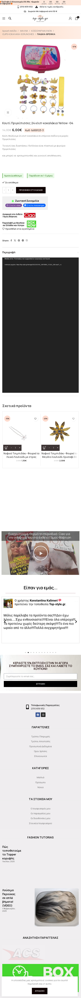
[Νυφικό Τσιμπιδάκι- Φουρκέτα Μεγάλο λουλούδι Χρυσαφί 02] (59, 432)
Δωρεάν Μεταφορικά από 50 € (40, 11)
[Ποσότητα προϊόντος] (8, 190)
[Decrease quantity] (4, 190)
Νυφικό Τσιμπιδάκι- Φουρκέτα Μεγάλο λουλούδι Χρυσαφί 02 (59, 455)
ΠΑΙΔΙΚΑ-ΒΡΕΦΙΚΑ (46, 34)
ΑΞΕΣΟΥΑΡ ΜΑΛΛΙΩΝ (41, 30)
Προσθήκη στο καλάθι (31, 190)
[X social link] (15, 240)
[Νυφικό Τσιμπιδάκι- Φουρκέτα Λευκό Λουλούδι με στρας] (21, 432)
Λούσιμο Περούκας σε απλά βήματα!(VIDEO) (8, 897)
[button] (40, 553)
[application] (40, 325)
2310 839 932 (25, 6)
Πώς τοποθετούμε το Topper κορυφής (11, 852)
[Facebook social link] (11, 240)
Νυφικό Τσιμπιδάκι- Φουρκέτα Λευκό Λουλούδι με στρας (21, 455)
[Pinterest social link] (19, 240)
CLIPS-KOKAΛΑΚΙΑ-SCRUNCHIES (18, 34)
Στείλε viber (15, 205)
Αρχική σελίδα (9, 30)
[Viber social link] (27, 240)
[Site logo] (55, 18)
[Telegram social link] (23, 240)
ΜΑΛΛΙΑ (24, 30)
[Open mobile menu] (4, 18)
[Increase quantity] (12, 190)
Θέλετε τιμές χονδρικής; (49, 6)
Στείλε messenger (35, 205)
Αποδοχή (39, 990)
